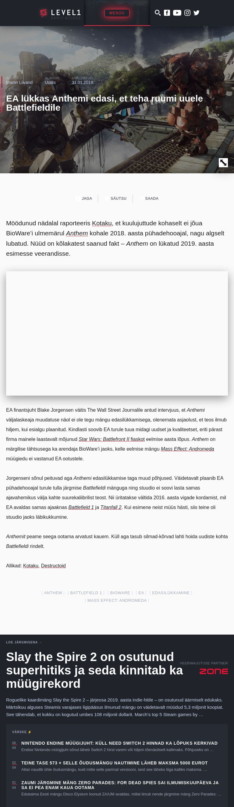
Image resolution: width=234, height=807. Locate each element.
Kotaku (102, 223)
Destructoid (53, 565)
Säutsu (115, 198)
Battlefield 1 (86, 593)
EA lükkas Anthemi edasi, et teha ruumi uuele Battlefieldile (104, 103)
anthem (53, 593)
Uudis (50, 82)
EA (141, 593)
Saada (149, 198)
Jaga (84, 198)
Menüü (117, 13)
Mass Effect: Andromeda (117, 600)
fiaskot (112, 439)
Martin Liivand (19, 82)
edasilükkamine (171, 593)
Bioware (120, 593)
